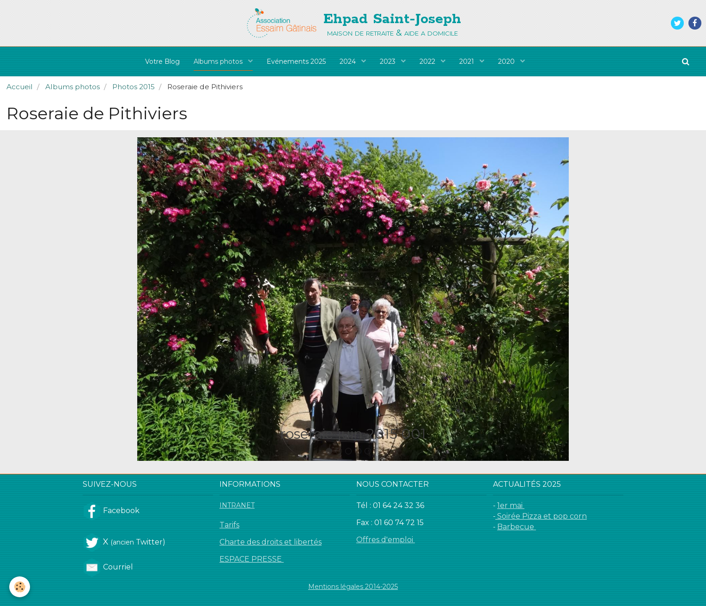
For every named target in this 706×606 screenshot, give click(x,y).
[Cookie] (19, 586)
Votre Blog (162, 61)
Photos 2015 (133, 86)
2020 (507, 61)
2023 (388, 61)
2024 (349, 61)
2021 (467, 61)
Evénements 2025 (296, 61)
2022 (428, 61)
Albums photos (219, 61)
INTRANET (237, 505)
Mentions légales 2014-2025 (353, 586)
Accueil (19, 86)
